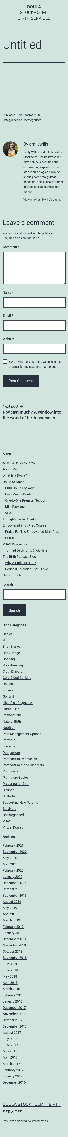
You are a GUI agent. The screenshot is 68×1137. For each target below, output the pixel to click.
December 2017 (14, 1008)
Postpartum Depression (20, 759)
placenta (9, 746)
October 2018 (12, 951)
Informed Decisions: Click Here (25, 550)
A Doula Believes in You (20, 463)
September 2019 (15, 895)
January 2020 (12, 877)
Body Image (11, 653)
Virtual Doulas (13, 827)
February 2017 (13, 1070)
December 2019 (14, 883)
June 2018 (10, 970)
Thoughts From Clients (19, 519)
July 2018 (10, 964)
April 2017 (10, 1057)
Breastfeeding (13, 665)
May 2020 (10, 858)
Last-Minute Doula (18, 494)
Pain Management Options (22, 734)
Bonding (9, 659)
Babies (8, 634)
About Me (10, 469)
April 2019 (10, 914)
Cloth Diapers (12, 671)
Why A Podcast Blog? (20, 563)
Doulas (8, 684)
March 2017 (11, 1064)
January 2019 (12, 933)
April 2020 (10, 864)
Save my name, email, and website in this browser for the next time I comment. (35, 364)
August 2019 (12, 902)
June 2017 (10, 1045)
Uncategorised (32, 120)
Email (8, 316)
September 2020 (15, 852)
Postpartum (11, 753)
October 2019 (12, 889)
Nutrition (9, 728)
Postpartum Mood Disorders (23, 765)
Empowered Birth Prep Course (24, 525)
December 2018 (14, 939)
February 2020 (13, 870)
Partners (9, 740)
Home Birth (11, 709)
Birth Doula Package (19, 488)
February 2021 (13, 845)
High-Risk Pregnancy (18, 703)
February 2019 (13, 927)
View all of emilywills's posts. (42, 199)
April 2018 (10, 983)
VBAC (9, 513)
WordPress (40, 1121)
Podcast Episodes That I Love (26, 569)
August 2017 (12, 1032)
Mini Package (15, 506)
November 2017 (14, 1014)
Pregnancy (10, 771)
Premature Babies (16, 777)
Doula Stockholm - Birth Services (34, 12)
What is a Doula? (15, 475)
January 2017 (12, 1076)
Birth (6, 640)
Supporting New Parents (20, 802)
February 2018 (13, 995)
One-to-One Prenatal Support (26, 500)
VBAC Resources (15, 544)
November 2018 (14, 945)
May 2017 (10, 1051)
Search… (9, 585)
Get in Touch (12, 575)
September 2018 (15, 958)
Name (8, 292)
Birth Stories (11, 646)
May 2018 (10, 976)
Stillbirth (9, 796)
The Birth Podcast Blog (19, 556)
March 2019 (11, 920)
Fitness (8, 690)
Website (9, 339)
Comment (11, 247)
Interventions (12, 715)
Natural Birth (12, 721)
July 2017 (10, 1039)
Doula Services (13, 482)
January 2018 (12, 1001)
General (8, 696)
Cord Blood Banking (17, 678)
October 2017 (12, 1020)
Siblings (8, 790)
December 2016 (14, 1082)
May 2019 (10, 908)
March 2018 (11, 989)
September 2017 (15, 1026)
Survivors (9, 809)
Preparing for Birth (16, 784)
